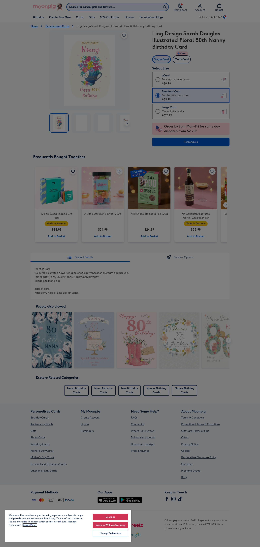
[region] (68, 526)
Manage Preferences (110, 533)
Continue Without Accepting (110, 525)
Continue (110, 517)
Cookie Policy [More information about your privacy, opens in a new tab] (29, 525)
